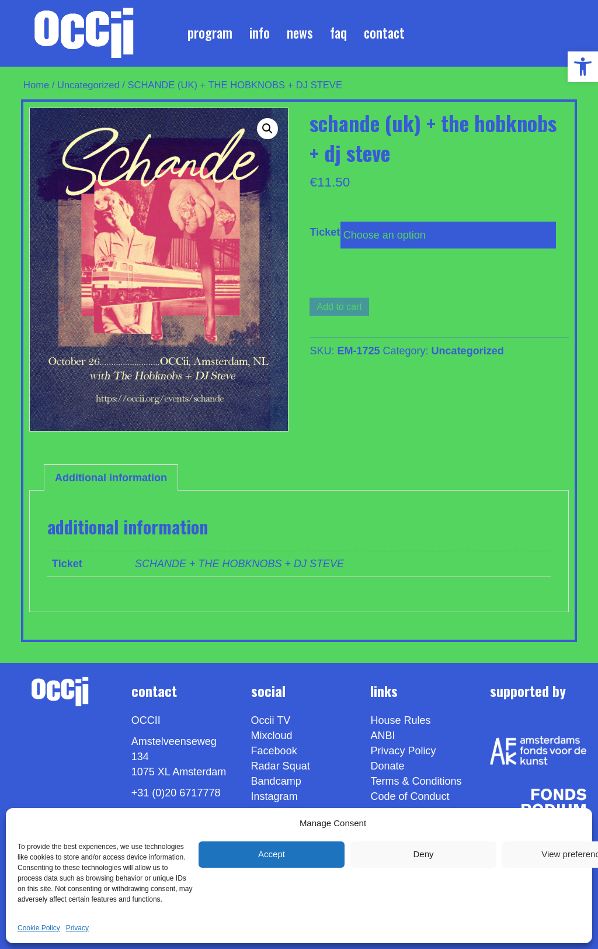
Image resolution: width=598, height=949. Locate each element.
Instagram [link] (274, 796)
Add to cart (339, 307)
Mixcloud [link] (272, 735)
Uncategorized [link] (88, 85)
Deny (423, 854)
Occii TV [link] (271, 720)
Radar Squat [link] (280, 766)
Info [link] (259, 33)
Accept (271, 854)
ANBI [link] (382, 735)
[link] (583, 66)
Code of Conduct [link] (409, 796)
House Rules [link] (400, 720)
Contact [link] (384, 33)
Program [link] (209, 33)
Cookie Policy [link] (39, 928)
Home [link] (36, 85)
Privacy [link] (77, 928)
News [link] (300, 33)
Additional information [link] (111, 478)
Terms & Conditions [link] (415, 781)
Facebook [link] (274, 751)
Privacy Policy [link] (403, 751)
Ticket (325, 232)
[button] (267, 128)
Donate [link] (387, 766)
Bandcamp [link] (276, 781)
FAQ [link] (338, 33)
